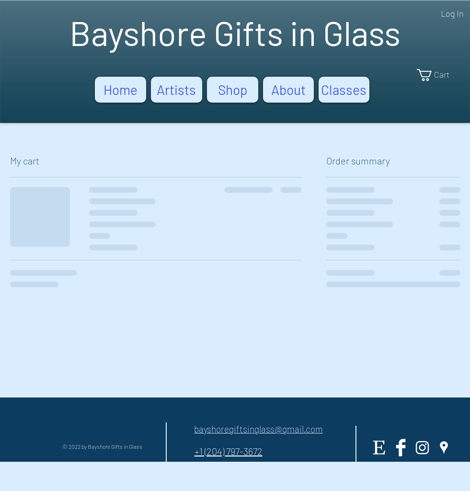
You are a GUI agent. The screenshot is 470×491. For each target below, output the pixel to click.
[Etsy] (379, 447)
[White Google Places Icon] (444, 447)
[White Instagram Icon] (422, 447)
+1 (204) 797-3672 (229, 451)
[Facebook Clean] (401, 447)
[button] (439, 75)
